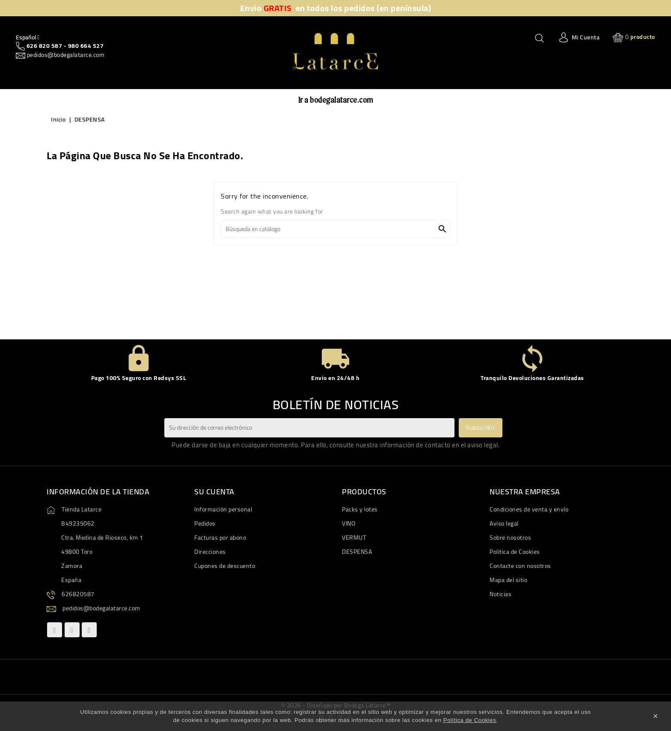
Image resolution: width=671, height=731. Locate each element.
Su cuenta (214, 491)
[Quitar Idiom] (27, 37)
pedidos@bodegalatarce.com (64, 54)
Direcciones (210, 551)
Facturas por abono (220, 537)
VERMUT (354, 537)
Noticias (500, 594)
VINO (348, 523)
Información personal (223, 509)
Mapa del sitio (508, 579)
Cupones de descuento (224, 565)
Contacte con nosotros (520, 565)
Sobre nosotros (510, 537)
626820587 (78, 594)
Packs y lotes (360, 509)
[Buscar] (335, 229)
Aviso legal (504, 523)
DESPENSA (357, 551)
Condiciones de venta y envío (529, 509)
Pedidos (205, 523)
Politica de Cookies (515, 551)
